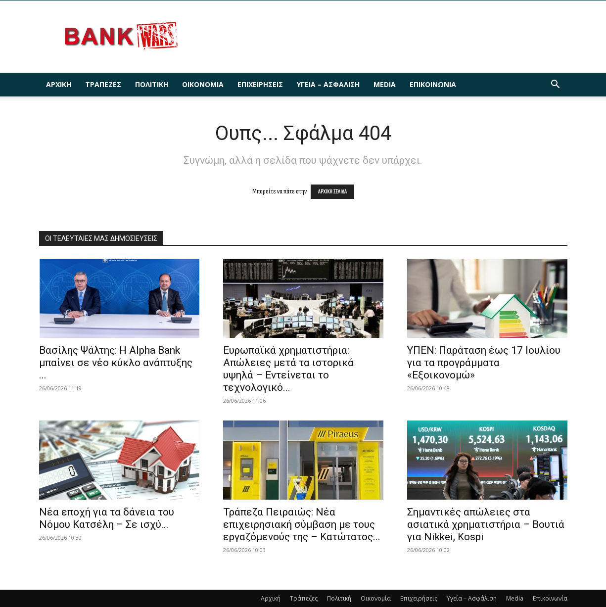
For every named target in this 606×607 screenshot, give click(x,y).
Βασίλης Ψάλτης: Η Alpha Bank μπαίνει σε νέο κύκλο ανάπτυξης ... (115, 362)
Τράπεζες (103, 84)
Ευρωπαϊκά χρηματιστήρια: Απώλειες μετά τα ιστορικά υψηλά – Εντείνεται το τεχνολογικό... (288, 368)
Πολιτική (151, 84)
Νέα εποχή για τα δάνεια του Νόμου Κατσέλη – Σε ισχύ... (106, 518)
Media (384, 84)
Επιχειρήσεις (260, 84)
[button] (555, 85)
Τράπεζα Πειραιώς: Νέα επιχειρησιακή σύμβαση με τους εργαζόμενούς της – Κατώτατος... (301, 524)
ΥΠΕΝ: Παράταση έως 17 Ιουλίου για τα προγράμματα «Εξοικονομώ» (483, 362)
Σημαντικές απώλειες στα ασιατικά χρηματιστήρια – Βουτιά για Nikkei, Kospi (485, 524)
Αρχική (58, 84)
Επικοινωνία (433, 84)
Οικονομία (203, 84)
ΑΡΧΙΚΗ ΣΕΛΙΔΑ (332, 191)
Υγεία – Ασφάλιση (328, 84)
